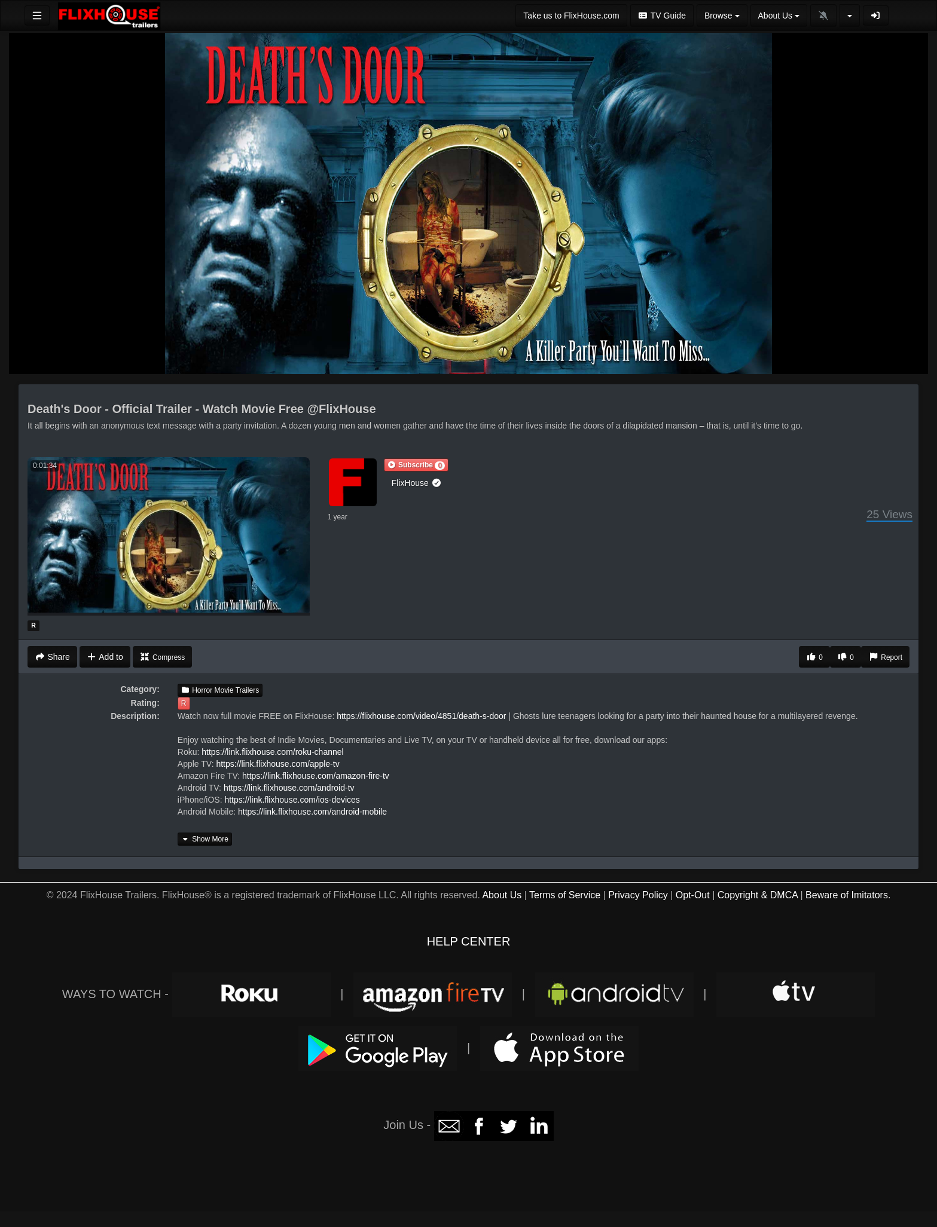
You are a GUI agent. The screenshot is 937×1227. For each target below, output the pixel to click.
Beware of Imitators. (847, 895)
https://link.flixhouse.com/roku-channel (272, 752)
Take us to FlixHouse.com (571, 15)
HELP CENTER (469, 941)
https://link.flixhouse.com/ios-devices (291, 799)
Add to (105, 657)
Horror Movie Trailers (220, 690)
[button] (416, 465)
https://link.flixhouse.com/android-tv (289, 787)
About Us (501, 895)
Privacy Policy (638, 895)
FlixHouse (417, 483)
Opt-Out (693, 895)
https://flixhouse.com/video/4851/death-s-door (421, 716)
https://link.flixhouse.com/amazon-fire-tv (315, 776)
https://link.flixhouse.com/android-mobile (312, 811)
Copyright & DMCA (758, 895)
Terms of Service (564, 895)
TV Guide (662, 15)
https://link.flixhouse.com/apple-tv (277, 764)
